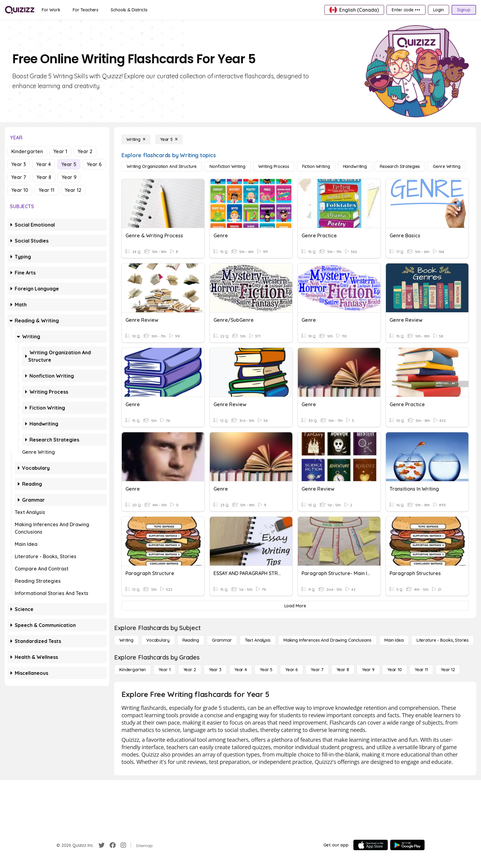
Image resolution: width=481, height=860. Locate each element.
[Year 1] (164, 670)
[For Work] (51, 10)
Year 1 (60, 151)
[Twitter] (101, 845)
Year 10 (19, 190)
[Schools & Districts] (129, 10)
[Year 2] (189, 670)
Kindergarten (27, 151)
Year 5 (68, 164)
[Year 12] (448, 670)
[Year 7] (317, 670)
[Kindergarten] (132, 670)
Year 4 (43, 164)
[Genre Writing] (446, 166)
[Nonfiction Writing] (227, 166)
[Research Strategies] (400, 166)
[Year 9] (368, 670)
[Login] (438, 10)
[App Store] (370, 845)
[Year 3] (215, 670)
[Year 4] (240, 670)
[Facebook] (113, 845)
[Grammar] (222, 640)
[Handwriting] (355, 166)
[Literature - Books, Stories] (442, 640)
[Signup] (464, 10)
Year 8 (44, 177)
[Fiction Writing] (316, 166)
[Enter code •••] (406, 10)
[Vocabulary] (158, 640)
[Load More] (295, 606)
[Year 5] (169, 139)
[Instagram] (123, 845)
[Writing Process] (273, 166)
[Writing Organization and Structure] (161, 166)
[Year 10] (394, 670)
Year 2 (85, 151)
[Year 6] (291, 670)
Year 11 (46, 190)
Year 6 (94, 164)
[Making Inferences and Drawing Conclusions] (327, 640)
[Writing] (135, 139)
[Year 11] (421, 670)
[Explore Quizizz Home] (19, 10)
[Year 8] (342, 670)
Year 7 (18, 177)
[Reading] (190, 640)
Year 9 (69, 177)
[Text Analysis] (258, 640)
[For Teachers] (85, 10)
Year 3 (18, 164)
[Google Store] (407, 845)
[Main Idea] (394, 640)
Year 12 (73, 190)
